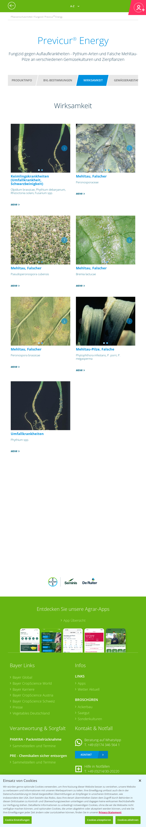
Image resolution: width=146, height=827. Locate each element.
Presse (18, 707)
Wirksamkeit (93, 80)
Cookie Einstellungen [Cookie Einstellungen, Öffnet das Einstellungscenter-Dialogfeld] (17, 820)
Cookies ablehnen (128, 820)
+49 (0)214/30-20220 (103, 771)
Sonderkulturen (90, 719)
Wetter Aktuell (88, 689)
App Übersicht (74, 620)
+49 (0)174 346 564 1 (104, 744)
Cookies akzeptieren (99, 820)
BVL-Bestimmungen (57, 80)
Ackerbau (85, 707)
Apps (82, 683)
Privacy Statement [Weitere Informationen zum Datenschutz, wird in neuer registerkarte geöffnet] (110, 812)
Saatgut (83, 713)
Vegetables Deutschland (31, 713)
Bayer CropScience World (32, 683)
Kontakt (86, 754)
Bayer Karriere (23, 689)
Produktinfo (22, 80)
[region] (73, 801)
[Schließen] (140, 780)
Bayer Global (22, 677)
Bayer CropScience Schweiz (34, 701)
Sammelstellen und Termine (34, 746)
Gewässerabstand (127, 80)
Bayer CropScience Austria (33, 695)
